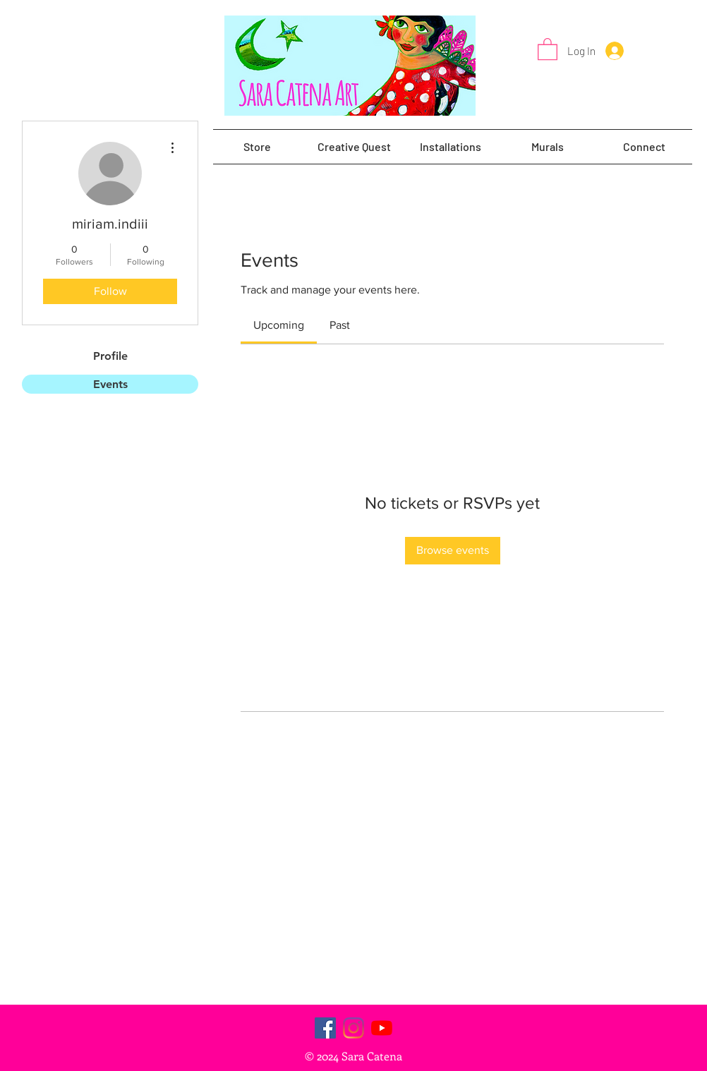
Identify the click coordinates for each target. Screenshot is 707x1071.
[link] (278, 325)
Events (110, 384)
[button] (547, 48)
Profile (110, 356)
